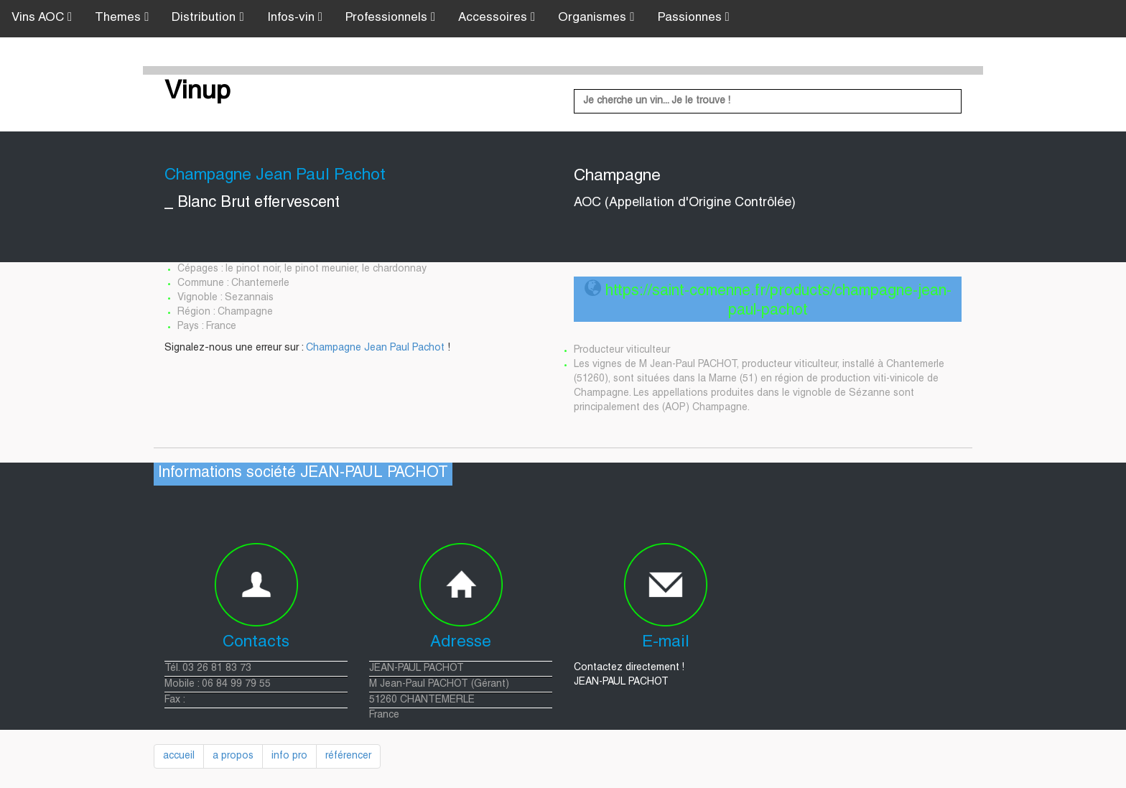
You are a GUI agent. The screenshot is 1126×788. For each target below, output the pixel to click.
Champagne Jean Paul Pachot (375, 348)
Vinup (197, 93)
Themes (122, 17)
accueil (179, 756)
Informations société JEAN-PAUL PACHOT (303, 473)
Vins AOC (41, 17)
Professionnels (390, 17)
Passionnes (694, 17)
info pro (289, 756)
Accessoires (496, 17)
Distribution (207, 17)
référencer (348, 756)
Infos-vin (294, 17)
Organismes (596, 17)
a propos (233, 756)
